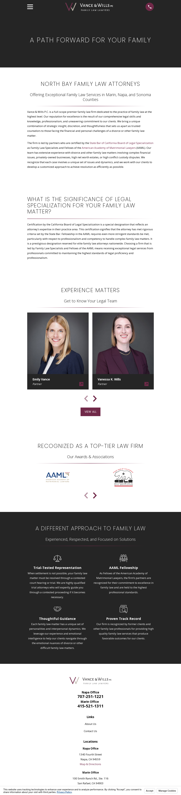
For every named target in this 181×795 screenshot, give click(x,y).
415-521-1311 (90, 706)
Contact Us (90, 731)
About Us (90, 724)
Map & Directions (90, 764)
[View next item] (95, 398)
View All (91, 412)
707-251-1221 (90, 696)
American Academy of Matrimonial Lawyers (109, 148)
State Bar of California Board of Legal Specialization (121, 143)
